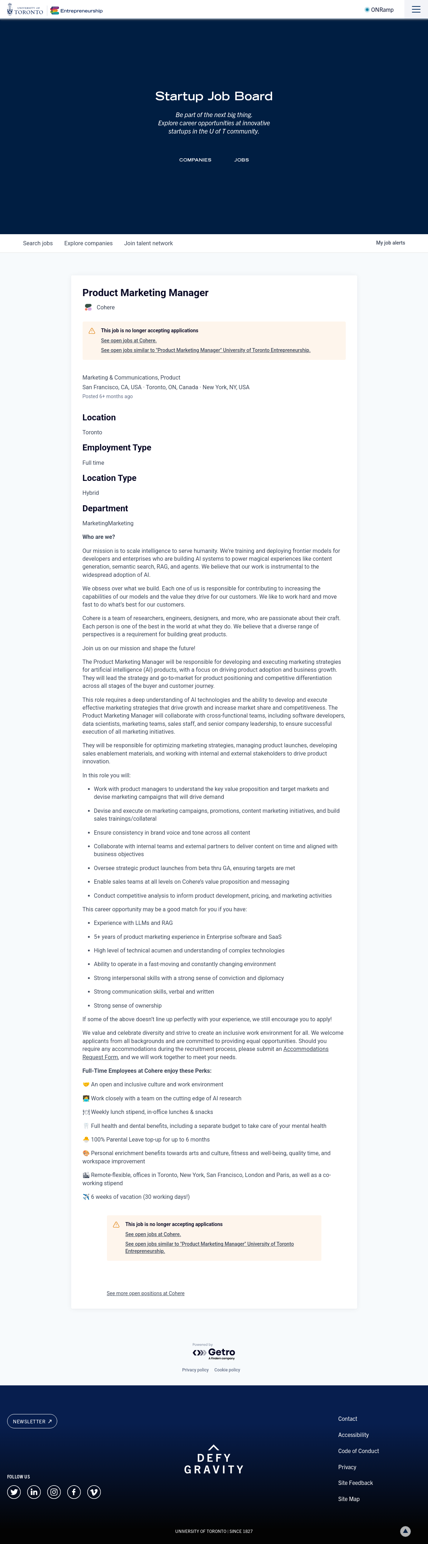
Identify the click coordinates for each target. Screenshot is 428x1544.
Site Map (349, 1498)
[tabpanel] (214, 867)
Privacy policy (195, 1369)
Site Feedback (355, 1482)
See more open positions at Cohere (146, 1293)
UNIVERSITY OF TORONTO (200, 1531)
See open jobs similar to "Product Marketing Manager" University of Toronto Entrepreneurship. (206, 350)
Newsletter (32, 1421)
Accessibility (353, 1434)
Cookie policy (227, 1369)
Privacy (347, 1466)
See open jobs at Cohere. (129, 340)
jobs (38, 243)
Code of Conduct (358, 1450)
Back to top (407, 1531)
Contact (347, 1418)
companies (88, 243)
